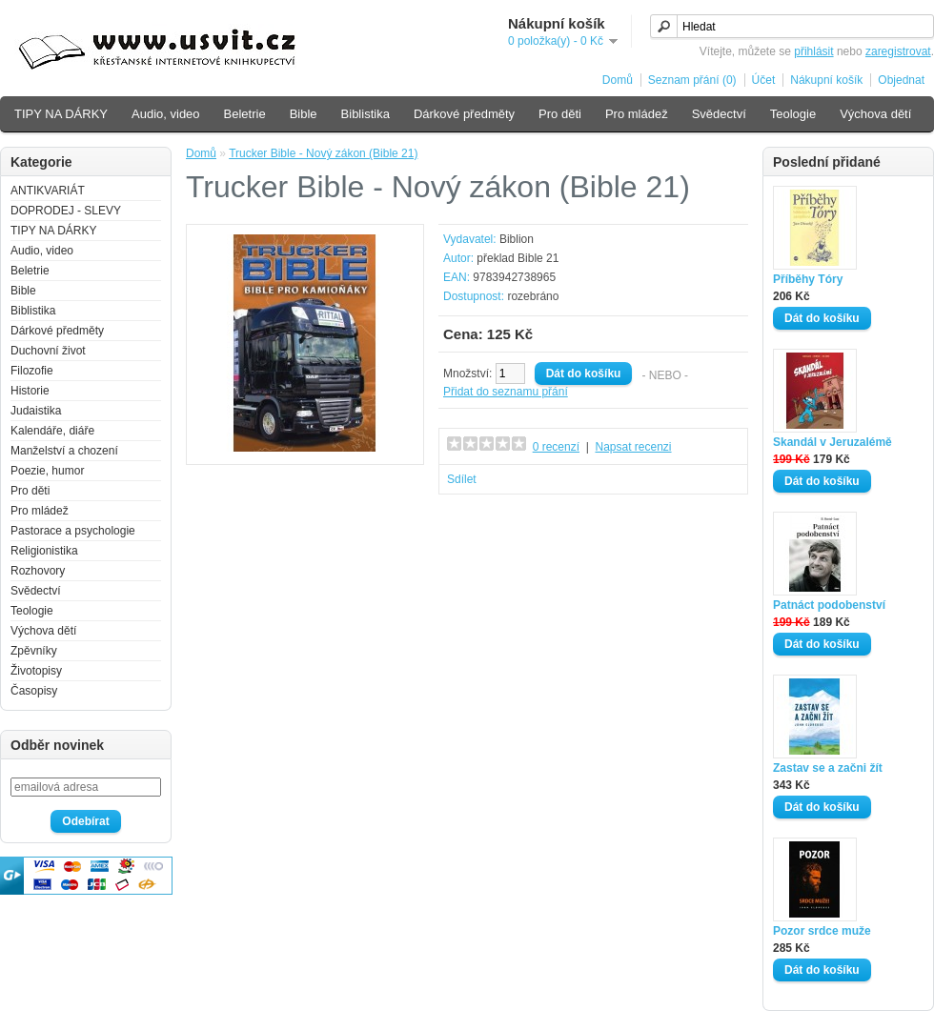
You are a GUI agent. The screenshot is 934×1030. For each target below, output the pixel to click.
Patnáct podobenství (829, 605)
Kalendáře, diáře (52, 430)
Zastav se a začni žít (828, 768)
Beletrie (245, 114)
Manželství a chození (64, 450)
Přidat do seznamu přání (505, 391)
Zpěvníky (33, 650)
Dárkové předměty (464, 114)
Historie (30, 390)
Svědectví (719, 114)
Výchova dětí (875, 114)
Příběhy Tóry (808, 279)
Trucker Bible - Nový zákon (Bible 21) (323, 153)
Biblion (516, 239)
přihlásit (813, 51)
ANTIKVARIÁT (47, 190)
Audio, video (166, 114)
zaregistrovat (898, 51)
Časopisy (33, 690)
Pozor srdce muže (822, 931)
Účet (764, 80)
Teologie (793, 114)
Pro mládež (636, 114)
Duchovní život (48, 350)
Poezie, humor (47, 470)
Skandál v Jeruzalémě (832, 442)
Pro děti (559, 114)
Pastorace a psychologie (72, 530)
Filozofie (31, 370)
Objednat (901, 80)
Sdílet (462, 479)
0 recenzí (556, 447)
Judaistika (35, 410)
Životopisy (36, 670)
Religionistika (44, 550)
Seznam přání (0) (692, 80)
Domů (617, 80)
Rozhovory (37, 570)
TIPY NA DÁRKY (61, 114)
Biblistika (365, 114)
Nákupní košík (826, 80)
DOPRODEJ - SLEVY (65, 210)
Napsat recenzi (633, 447)
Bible (303, 114)
